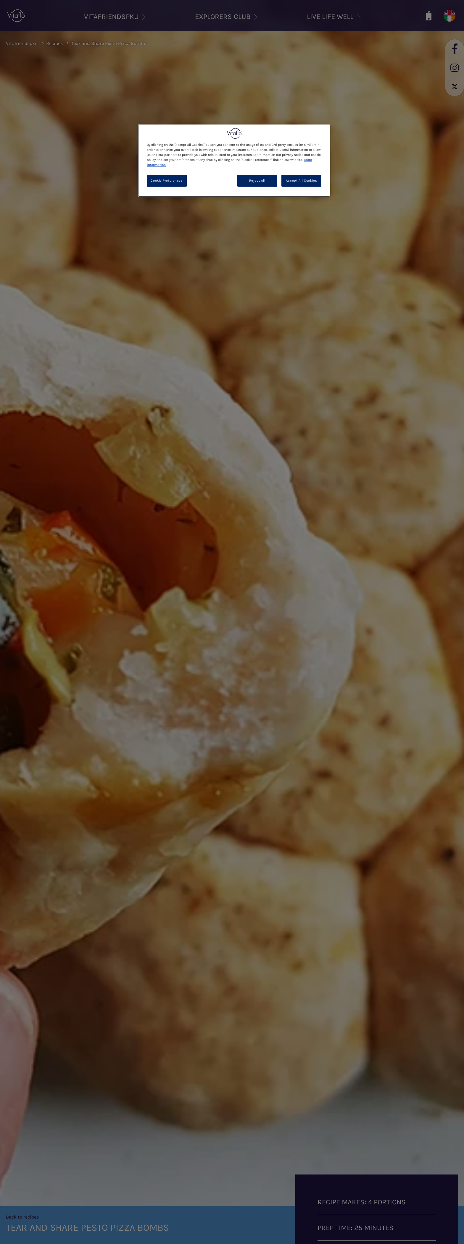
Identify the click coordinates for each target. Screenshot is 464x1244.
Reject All (257, 180)
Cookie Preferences (167, 180)
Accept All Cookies (301, 180)
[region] (234, 161)
